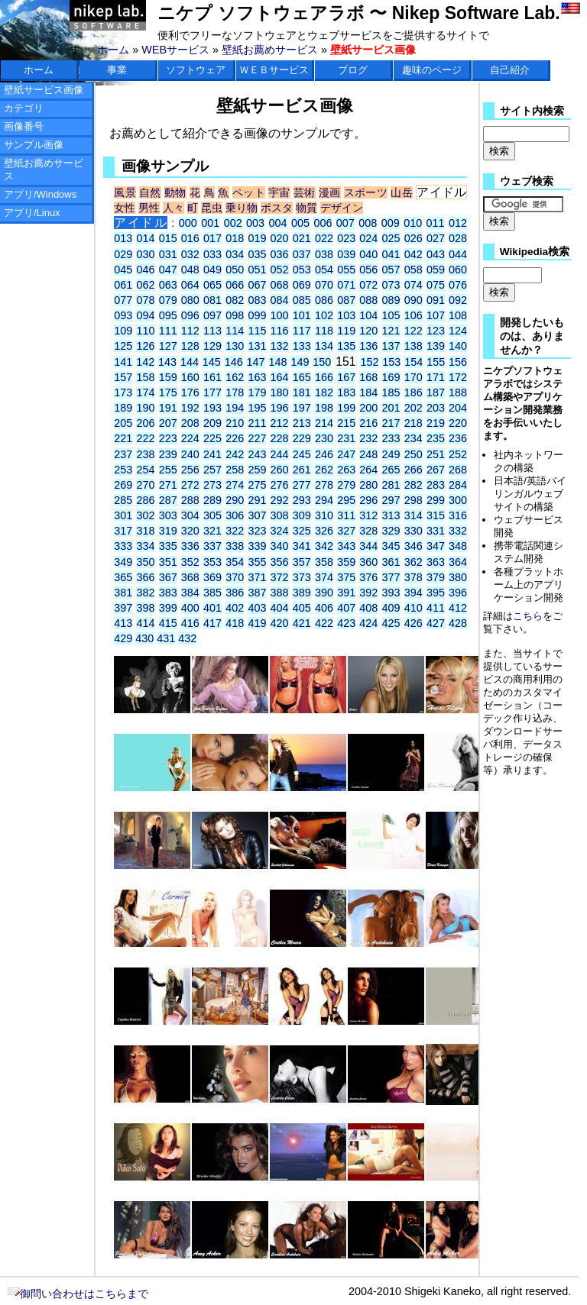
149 (299, 362)
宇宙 (279, 192)
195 (257, 408)
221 (123, 438)
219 (435, 423)
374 (324, 577)
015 (168, 238)
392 (368, 592)
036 (280, 254)
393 (391, 592)
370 (234, 577)
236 (458, 438)
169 (391, 377)
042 (413, 254)
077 (123, 300)
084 (280, 300)
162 (234, 377)
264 (368, 470)
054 (324, 269)
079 (168, 300)
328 (368, 531)
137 (391, 346)
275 (257, 485)
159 (168, 377)
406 (324, 608)
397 (123, 608)
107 (435, 315)
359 (346, 562)
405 (302, 608)
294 (324, 500)
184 (368, 392)
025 (391, 238)
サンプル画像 (33, 144)
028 (458, 238)
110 (145, 331)
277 (302, 485)
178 (234, 392)
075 (435, 285)
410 (413, 608)
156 (458, 362)
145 (212, 362)
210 (234, 423)
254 (145, 470)
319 (168, 531)
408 (368, 608)
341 (302, 546)
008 (367, 223)
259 (257, 470)
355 (257, 562)
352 (190, 562)
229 (302, 438)
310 (324, 515)
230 (324, 438)
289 (212, 500)
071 (346, 285)
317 (123, 531)
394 (413, 592)
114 (234, 331)
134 (324, 346)
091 (435, 300)
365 (123, 577)
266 (413, 470)
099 (257, 315)
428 (458, 623)
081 (212, 300)
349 (123, 562)
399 (168, 608)
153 (391, 362)
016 (190, 238)
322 (234, 531)
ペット (248, 192)
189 (123, 408)
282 (413, 485)
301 (123, 515)
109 (123, 331)
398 (145, 608)
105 (391, 315)
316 (458, 515)
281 (391, 485)
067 (257, 285)
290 (234, 500)
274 (234, 485)
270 (145, 485)
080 (190, 300)
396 (458, 592)
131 (257, 346)
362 (413, 562)
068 (280, 285)
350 (145, 562)
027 (435, 238)
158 (145, 377)
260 (280, 470)
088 (368, 300)
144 (189, 362)
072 (368, 285)
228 (280, 438)
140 (458, 346)
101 (302, 315)
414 (145, 623)
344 (368, 546)
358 (324, 562)
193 (212, 408)
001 (210, 223)
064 (190, 285)
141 (123, 362)
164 (280, 377)
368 (190, 577)
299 (435, 500)
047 (168, 269)
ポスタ (277, 208)
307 (257, 515)
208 (190, 423)
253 (123, 470)
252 (458, 454)
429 (123, 638)
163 (257, 377)
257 (212, 470)
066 (234, 285)
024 (368, 238)
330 (413, 531)
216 (368, 423)
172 (458, 377)
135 (346, 346)
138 (413, 346)
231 (346, 438)
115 (257, 331)
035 (257, 254)
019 (257, 238)
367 (168, 577)
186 (413, 392)
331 (435, 531)
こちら (528, 616)
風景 (125, 192)
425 (391, 623)
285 (123, 500)
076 (458, 285)
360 (368, 562)
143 (167, 362)
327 (346, 531)
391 (346, 592)
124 (458, 331)
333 (123, 546)
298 (413, 500)
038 (324, 254)
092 (458, 300)
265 (391, 470)
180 (280, 392)
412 (458, 608)
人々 (173, 208)
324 (280, 531)
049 (212, 269)
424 (368, 623)
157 (123, 377)
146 (234, 362)
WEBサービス (175, 50)
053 (302, 269)
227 (257, 438)
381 (123, 592)
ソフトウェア (195, 70)
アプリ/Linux (32, 212)
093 (123, 315)
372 (280, 577)
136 (368, 346)
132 (280, 346)
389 (302, 592)
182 (324, 392)
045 (123, 269)
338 (234, 546)
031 (168, 254)
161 (212, 377)
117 (302, 331)
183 (346, 392)
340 (280, 546)
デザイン (341, 208)
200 (368, 408)
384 (190, 592)
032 (190, 254)
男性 (149, 208)
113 (212, 331)
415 (168, 623)
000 (188, 223)
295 (346, 500)
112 (190, 331)
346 (413, 546)
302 (145, 515)
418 (234, 623)
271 (168, 485)
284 (458, 485)
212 (280, 423)
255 (168, 470)
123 (435, 331)
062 (145, 285)
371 (257, 577)
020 (280, 238)
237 (123, 454)
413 (123, 623)
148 (278, 362)
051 (257, 269)
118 (324, 331)
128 (190, 346)
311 (346, 515)
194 (234, 408)
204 (458, 408)
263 (346, 470)
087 (346, 300)
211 (257, 423)
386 (234, 592)
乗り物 (241, 208)
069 (302, 285)
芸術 (305, 192)
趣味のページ (432, 70)
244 (280, 454)
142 (145, 362)
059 (435, 269)
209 (212, 423)
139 (435, 346)
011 (435, 223)
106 (413, 315)
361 (391, 562)
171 (435, 377)
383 (168, 592)
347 (435, 546)
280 (368, 485)
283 (435, 485)
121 (391, 331)
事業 (117, 70)
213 (302, 423)
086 (324, 300)
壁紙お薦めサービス (270, 50)
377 (391, 577)
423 (346, 623)
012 (458, 223)
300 (458, 500)
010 (413, 223)
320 (190, 531)
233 (391, 438)
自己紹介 (510, 70)
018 (234, 238)
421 (302, 623)
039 (346, 254)
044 (458, 254)
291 (257, 500)
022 (324, 238)
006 (322, 223)
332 (458, 531)
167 (346, 377)
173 (123, 392)
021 (302, 238)
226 (234, 438)
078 (145, 300)
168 (368, 377)
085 (302, 300)
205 (123, 423)
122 (413, 331)
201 (391, 408)
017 (212, 238)
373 (302, 577)
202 (413, 408)
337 (212, 546)
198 (324, 408)
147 (256, 362)
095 (168, 315)
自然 (150, 192)
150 (322, 362)
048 (190, 269)
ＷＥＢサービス (274, 70)
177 (212, 392)
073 (391, 285)
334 (145, 546)
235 (435, 438)
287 (168, 500)
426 (413, 623)
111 (168, 331)
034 (234, 254)
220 (458, 423)
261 (302, 470)
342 (324, 546)
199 (346, 408)
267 (435, 470)
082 (234, 300)
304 (190, 515)
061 (123, 285)
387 (257, 592)
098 (234, 315)
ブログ (353, 70)
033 (212, 254)
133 (302, 346)
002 (233, 223)
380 (458, 577)
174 (145, 392)
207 (168, 423)
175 (168, 392)
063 (168, 285)
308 (280, 515)
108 (458, 315)
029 (123, 254)
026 (413, 238)
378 (413, 577)
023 (346, 238)
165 (302, 377)
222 (145, 438)
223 (168, 438)
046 (145, 269)
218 (413, 423)
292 (280, 500)
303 (168, 515)
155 (435, 362)
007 (345, 223)
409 (391, 608)
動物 (175, 192)
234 (413, 438)
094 (145, 315)
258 (234, 470)
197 (302, 408)
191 (168, 408)
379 (435, 577)
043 (435, 254)
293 (302, 500)
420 (280, 623)
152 (369, 362)
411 (435, 608)
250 (413, 454)
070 (324, 285)
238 (145, 454)
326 (324, 531)
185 (391, 392)
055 (346, 269)
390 (324, 592)
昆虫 (211, 208)
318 (145, 531)
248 (368, 454)
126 (145, 346)
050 (234, 269)
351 (168, 562)
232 (368, 438)
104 (368, 315)
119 (346, 331)
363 (435, 562)
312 (368, 515)
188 (458, 392)
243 (257, 454)
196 (280, 408)
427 (435, 623)
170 (413, 377)
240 (190, 454)
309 (302, 515)
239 (168, 454)
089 (391, 300)
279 (346, 485)
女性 (124, 208)
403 (257, 608)
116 (280, 331)
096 (190, 315)
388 (280, 592)
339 (257, 546)
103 (346, 315)
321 (212, 531)
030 (145, 254)
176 (190, 392)
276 (280, 485)
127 (168, 346)
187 (435, 392)
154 (413, 362)
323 (257, 531)
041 (391, 254)
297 (391, 500)
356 (280, 562)
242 (234, 454)
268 (458, 470)
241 (212, 454)
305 (212, 515)
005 (300, 223)
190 (145, 408)
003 (255, 223)
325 (302, 531)
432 (187, 638)
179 (257, 392)
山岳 (402, 192)
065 (212, 285)
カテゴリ (24, 108)
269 (123, 485)
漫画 (330, 192)
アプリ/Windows (40, 194)
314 (413, 515)
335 (168, 546)
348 (458, 546)
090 (413, 300)
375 (346, 577)
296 (368, 500)
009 (390, 223)
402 (234, 608)
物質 (306, 208)
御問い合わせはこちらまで (78, 1293)
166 (324, 377)
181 (302, 392)
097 (212, 315)
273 (212, 485)
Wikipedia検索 (534, 251)
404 (280, 608)
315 (435, 515)
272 (190, 485)
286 (145, 500)
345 (391, 546)
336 (190, 546)
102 (324, 315)
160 (190, 377)
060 (458, 269)
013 (123, 238)
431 (166, 638)
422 (324, 623)
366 (145, 577)
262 (324, 470)
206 (145, 423)
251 (435, 454)
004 (278, 223)
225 (212, 438)
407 (346, 608)
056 (368, 269)
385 (212, 592)
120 (368, 331)
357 (302, 562)
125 (123, 346)
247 (346, 454)
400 (190, 608)
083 (257, 300)
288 (190, 500)
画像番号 (24, 126)
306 (234, 515)
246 (324, 454)
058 (413, 269)
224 (190, 438)
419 (257, 623)
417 (212, 623)
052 (280, 269)
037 (302, 254)
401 (212, 608)
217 (391, 423)
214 (324, 423)
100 (280, 315)
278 (324, 485)
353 (212, 562)
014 (145, 238)
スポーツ (366, 192)
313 (391, 515)
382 (145, 592)
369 (212, 577)
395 (435, 592)
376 (368, 577)
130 (234, 346)
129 (212, 346)
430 (144, 638)
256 (190, 470)
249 (391, 454)
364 (458, 562)
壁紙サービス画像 (43, 89)
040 (368, 254)
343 (346, 546)
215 (346, 423)
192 (190, 408)
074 (413, 285)
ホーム (113, 50)
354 (234, 562)
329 (391, 531)
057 (391, 269)
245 (302, 454)
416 (190, 623)
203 (435, 408)
